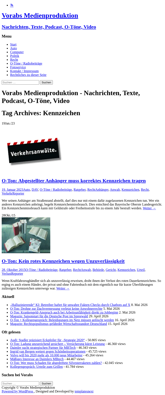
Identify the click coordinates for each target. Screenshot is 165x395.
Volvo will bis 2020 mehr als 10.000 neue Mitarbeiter (46, 355)
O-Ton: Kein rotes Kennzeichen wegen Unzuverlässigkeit (63, 261)
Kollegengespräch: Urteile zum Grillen (36, 366)
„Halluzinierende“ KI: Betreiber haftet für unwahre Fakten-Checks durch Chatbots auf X (70, 305)
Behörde (98, 270)
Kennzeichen (130, 189)
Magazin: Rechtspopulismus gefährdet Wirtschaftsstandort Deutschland (58, 324)
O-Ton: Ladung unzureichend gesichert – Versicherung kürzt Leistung (57, 344)
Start (13, 44)
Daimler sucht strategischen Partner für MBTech (43, 347)
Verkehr (7, 193)
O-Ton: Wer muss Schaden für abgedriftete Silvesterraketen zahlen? (56, 363)
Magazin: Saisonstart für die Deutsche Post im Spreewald (49, 316)
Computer (17, 52)
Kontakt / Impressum (24, 71)
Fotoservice (18, 67)
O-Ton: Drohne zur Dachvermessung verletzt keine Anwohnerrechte (56, 308)
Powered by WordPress (18, 391)
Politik (14, 56)
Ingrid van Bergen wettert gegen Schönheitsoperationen (47, 351)
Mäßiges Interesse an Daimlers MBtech (37, 359)
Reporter (18, 193)
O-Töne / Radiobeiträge (26, 63)
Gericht (111, 270)
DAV (35, 189)
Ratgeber (80, 189)
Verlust (6, 273)
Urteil (141, 270)
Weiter (149, 208)
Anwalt (115, 189)
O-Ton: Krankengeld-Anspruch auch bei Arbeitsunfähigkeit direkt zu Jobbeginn (64, 312)
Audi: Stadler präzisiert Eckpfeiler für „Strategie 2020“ (47, 340)
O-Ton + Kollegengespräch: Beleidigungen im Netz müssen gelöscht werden (62, 320)
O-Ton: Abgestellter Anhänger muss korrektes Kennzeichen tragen (74, 180)
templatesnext (84, 391)
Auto (13, 48)
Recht (14, 59)
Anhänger (101, 189)
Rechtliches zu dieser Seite (28, 75)
